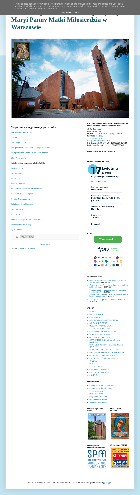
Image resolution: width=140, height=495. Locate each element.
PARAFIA (92, 312)
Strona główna (45, 244)
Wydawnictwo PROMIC (98, 402)
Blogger (108, 483)
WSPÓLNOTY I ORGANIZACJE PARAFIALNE (106, 353)
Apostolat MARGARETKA (21, 132)
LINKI (91, 364)
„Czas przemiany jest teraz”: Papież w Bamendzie (107, 300)
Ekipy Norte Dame (18, 158)
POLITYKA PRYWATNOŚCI (99, 372)
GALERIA (93, 361)
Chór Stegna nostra (19, 142)
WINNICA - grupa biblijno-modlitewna (26, 219)
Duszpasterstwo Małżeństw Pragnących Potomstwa (32, 148)
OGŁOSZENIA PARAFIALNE (100, 337)
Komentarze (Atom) (27, 248)
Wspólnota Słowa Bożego (21, 225)
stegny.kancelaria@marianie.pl (98, 141)
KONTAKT (93, 375)
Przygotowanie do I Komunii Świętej (102, 385)
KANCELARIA (94, 317)
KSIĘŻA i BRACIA (96, 367)
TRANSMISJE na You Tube (99, 334)
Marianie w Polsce (96, 394)
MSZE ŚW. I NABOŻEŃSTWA (100, 326)
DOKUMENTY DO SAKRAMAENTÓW (103, 320)
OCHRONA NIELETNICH (98, 323)
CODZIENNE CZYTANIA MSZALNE (102, 355)
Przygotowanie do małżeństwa (100, 388)
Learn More (67, 12)
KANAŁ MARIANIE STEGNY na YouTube (104, 332)
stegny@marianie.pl (94, 138)
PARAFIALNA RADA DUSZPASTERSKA (104, 350)
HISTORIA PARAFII (96, 315)
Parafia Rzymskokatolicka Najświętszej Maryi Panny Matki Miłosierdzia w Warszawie (65, 20)
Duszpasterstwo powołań (98, 399)
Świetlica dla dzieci (18, 209)
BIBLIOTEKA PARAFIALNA (99, 329)
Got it (77, 12)
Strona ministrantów (96, 391)
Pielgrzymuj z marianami (98, 397)
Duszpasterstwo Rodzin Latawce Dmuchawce (29, 153)
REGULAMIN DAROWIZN (99, 369)
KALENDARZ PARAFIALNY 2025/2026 (103, 358)
